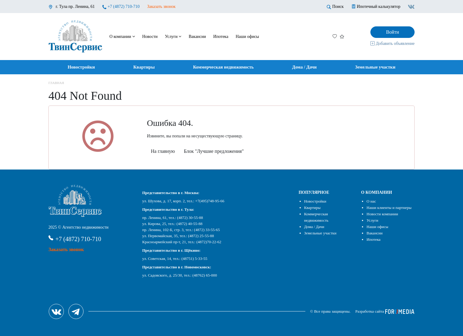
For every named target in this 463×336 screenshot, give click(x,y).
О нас (371, 201)
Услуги (173, 36)
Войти (392, 32)
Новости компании (382, 214)
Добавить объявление (392, 43)
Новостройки (81, 67)
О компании (122, 36)
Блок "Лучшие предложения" (214, 151)
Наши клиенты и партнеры (388, 207)
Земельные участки (375, 67)
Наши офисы (247, 36)
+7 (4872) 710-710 (123, 6)
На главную (163, 151)
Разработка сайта (384, 311)
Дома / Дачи (304, 67)
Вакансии (197, 36)
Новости (150, 36)
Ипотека (220, 36)
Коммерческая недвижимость (223, 67)
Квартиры (144, 67)
